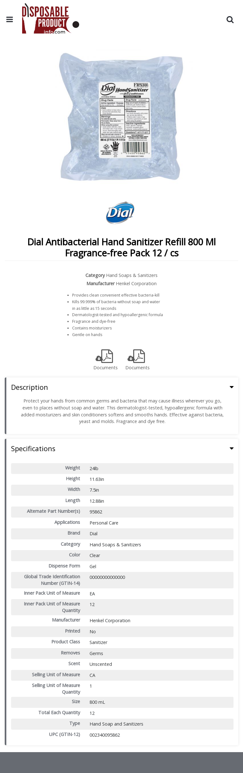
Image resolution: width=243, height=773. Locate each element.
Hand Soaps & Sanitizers (132, 275)
